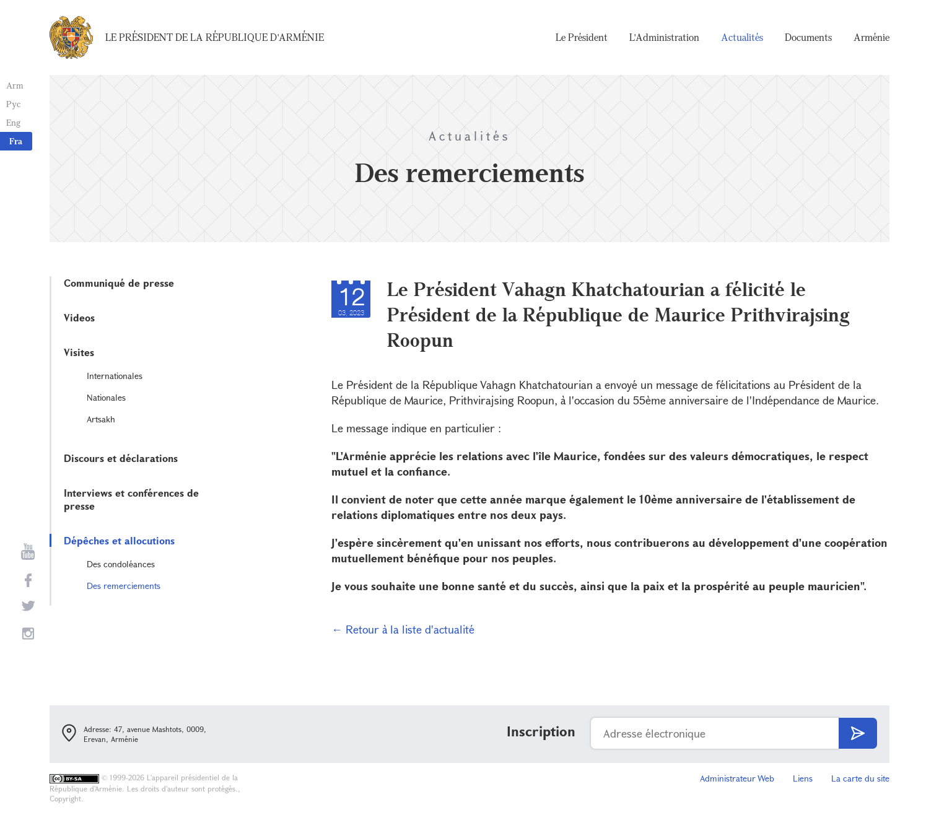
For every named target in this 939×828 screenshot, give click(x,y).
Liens (803, 778)
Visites (79, 352)
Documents (808, 37)
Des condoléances (121, 564)
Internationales (114, 375)
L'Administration (664, 37)
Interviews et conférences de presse (131, 499)
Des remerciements (123, 585)
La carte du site (860, 778)
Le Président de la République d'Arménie (214, 37)
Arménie (871, 37)
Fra (15, 141)
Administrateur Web (737, 778)
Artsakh (101, 419)
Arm (15, 85)
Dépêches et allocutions (119, 540)
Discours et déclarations (121, 457)
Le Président (582, 37)
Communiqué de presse (119, 282)
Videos (79, 317)
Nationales (106, 397)
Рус (13, 104)
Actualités (742, 37)
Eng (13, 122)
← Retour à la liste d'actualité (402, 629)
